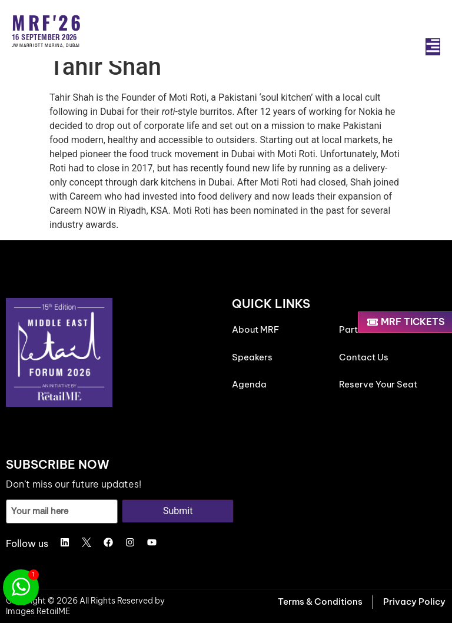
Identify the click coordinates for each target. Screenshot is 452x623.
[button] (433, 46)
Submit (177, 510)
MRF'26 (47, 22)
